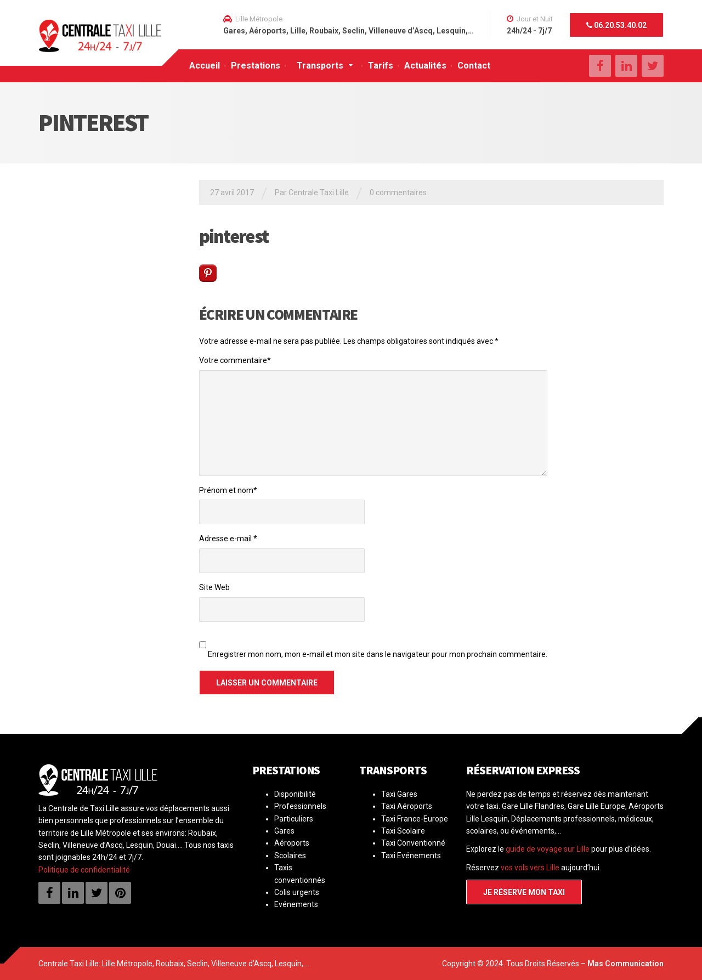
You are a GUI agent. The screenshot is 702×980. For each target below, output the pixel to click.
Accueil (204, 65)
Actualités (425, 65)
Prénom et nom (228, 490)
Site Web (214, 587)
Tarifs (380, 65)
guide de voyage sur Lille (548, 849)
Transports (320, 65)
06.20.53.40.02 (616, 25)
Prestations (255, 65)
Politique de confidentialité (84, 869)
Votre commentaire (235, 360)
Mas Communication (625, 963)
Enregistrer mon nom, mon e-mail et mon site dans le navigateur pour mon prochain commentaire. (377, 654)
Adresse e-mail (228, 538)
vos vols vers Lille (530, 867)
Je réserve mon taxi (524, 892)
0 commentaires (398, 192)
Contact (473, 65)
